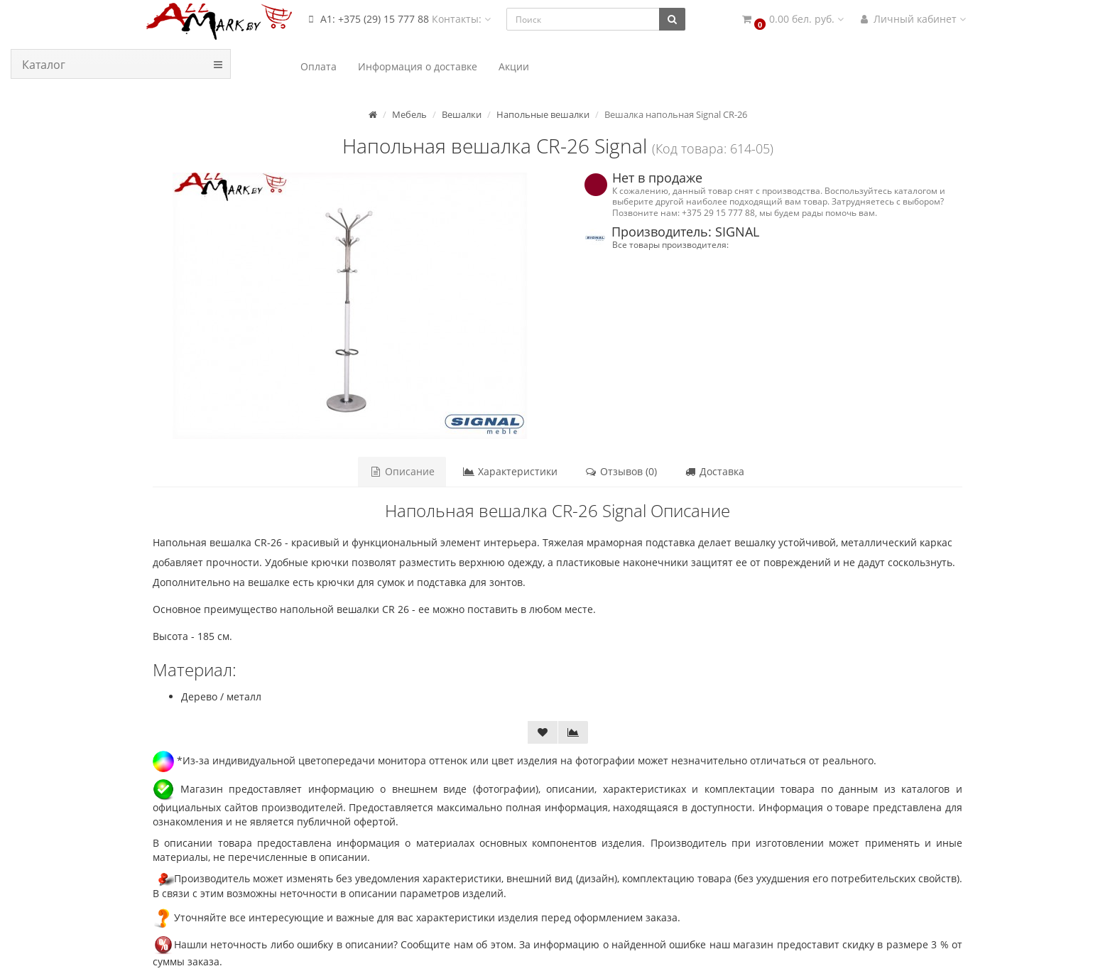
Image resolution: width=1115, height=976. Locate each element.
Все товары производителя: (670, 244)
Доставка (714, 471)
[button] (792, 19)
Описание (402, 471)
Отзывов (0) (620, 471)
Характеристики (510, 471)
